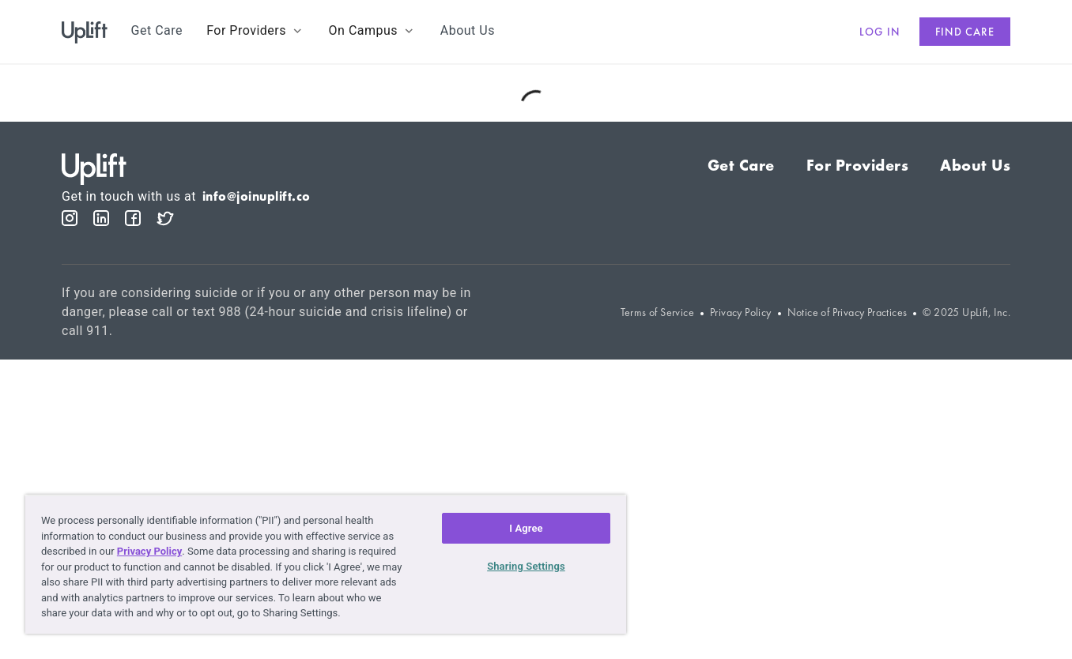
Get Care (741, 165)
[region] (325, 564)
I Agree (526, 528)
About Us (975, 165)
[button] (255, 30)
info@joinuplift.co (256, 196)
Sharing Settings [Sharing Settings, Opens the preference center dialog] (526, 566)
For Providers (857, 165)
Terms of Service (657, 312)
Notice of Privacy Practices (847, 312)
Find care (965, 31)
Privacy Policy (741, 312)
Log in (879, 31)
